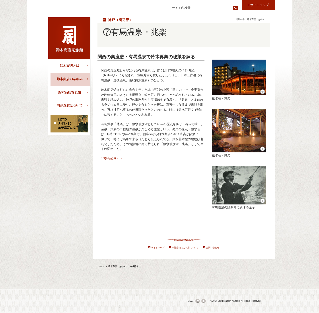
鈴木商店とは (70, 66)
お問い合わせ (212, 247)
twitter (197, 301)
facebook (203, 301)
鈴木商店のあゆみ (70, 79)
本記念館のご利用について (185, 247)
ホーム (101, 266)
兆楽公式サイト (112, 158)
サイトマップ (157, 247)
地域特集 (240, 19)
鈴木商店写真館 (70, 92)
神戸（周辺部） (120, 20)
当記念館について (70, 106)
